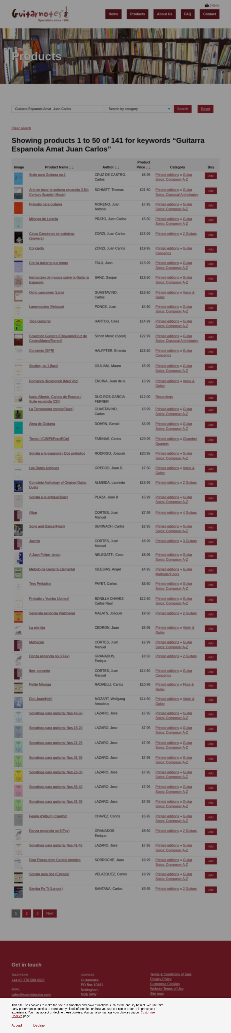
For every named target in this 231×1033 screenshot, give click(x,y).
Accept (17, 1025)
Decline (39, 1025)
